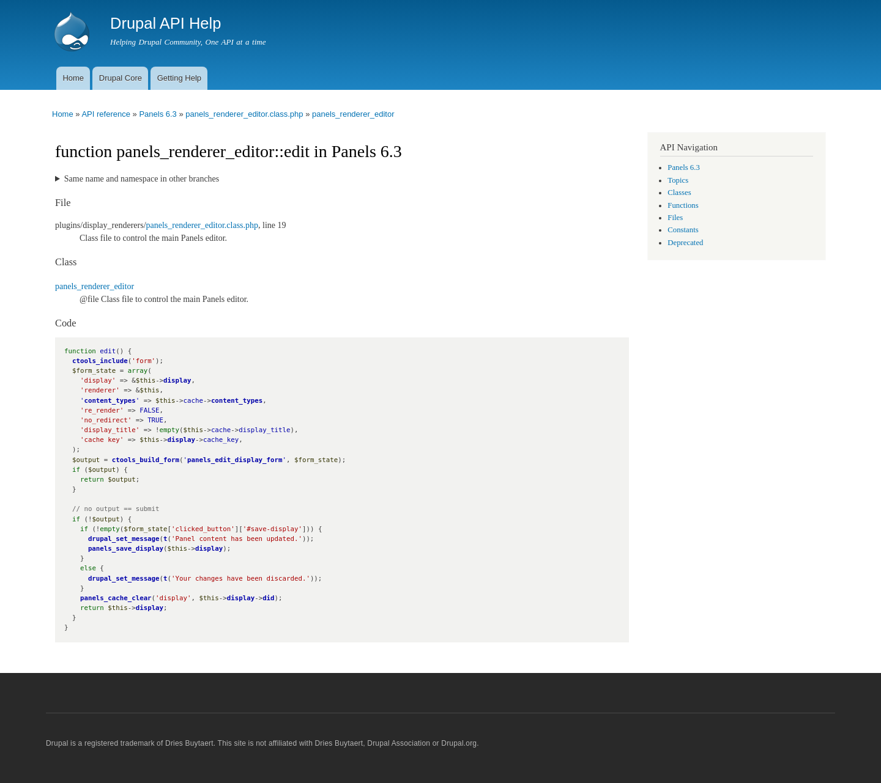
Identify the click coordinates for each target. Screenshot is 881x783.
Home (73, 78)
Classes (679, 192)
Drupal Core (120, 78)
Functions (682, 205)
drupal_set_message (124, 539)
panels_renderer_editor (353, 114)
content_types (109, 401)
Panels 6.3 (157, 114)
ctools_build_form (145, 460)
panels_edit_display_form (235, 460)
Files (675, 217)
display (177, 380)
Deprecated (685, 242)
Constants (682, 230)
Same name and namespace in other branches (141, 178)
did (268, 598)
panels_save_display (125, 549)
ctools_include (100, 361)
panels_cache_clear (116, 598)
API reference (105, 114)
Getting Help (179, 78)
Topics (677, 180)
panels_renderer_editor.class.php (244, 114)
